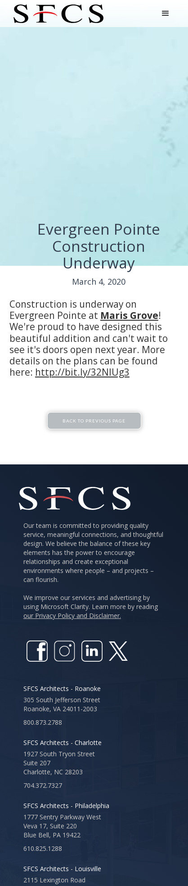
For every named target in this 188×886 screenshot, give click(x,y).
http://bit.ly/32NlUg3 (82, 372)
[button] (165, 13)
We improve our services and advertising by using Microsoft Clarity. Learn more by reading (90, 616)
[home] (56, 14)
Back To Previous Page (94, 430)
